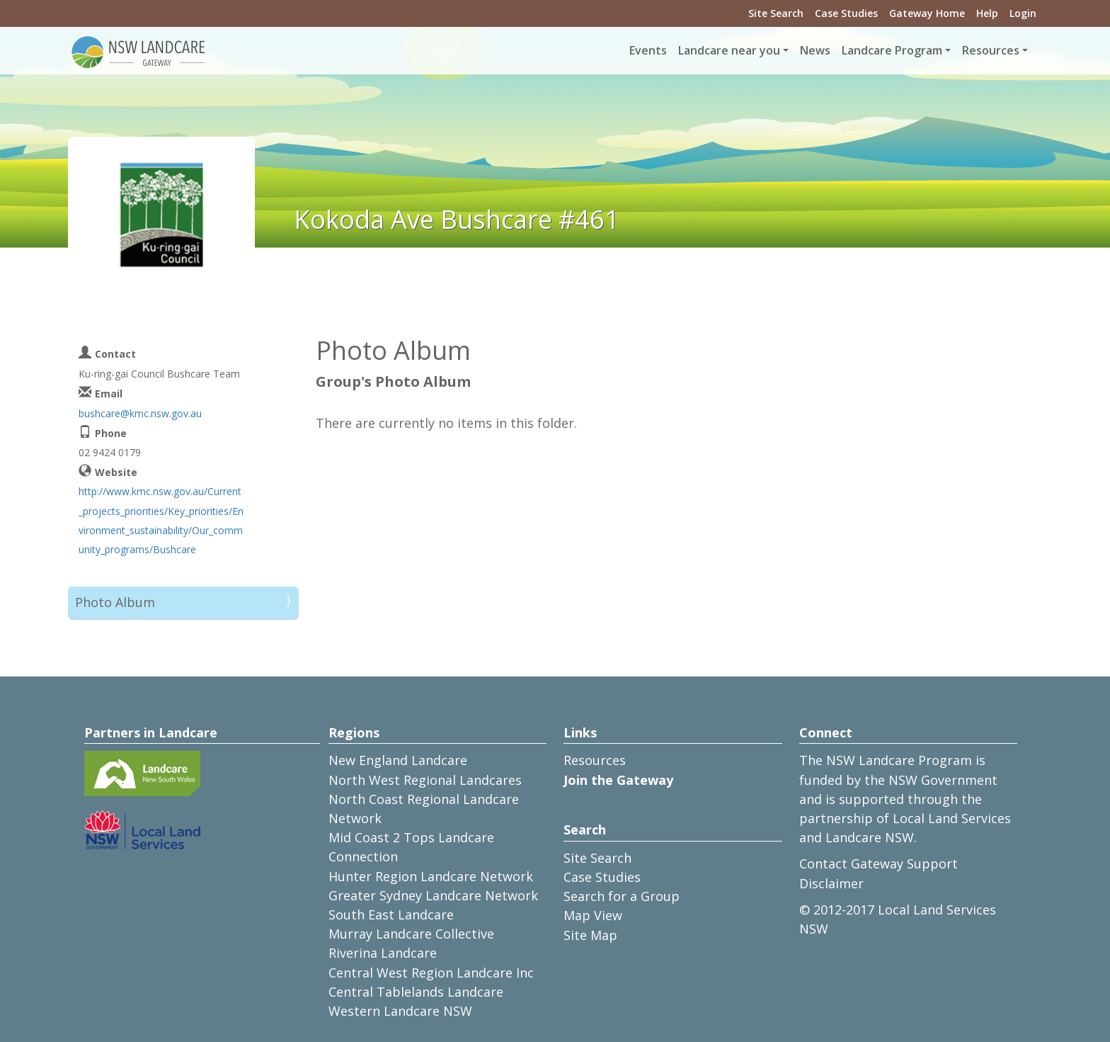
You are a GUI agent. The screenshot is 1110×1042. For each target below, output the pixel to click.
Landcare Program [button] (892, 50)
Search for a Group (621, 896)
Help (987, 13)
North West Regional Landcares (425, 779)
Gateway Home (927, 13)
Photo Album (115, 602)
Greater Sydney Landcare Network (433, 895)
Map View (592, 915)
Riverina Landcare (382, 952)
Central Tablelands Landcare (415, 991)
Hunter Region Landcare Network (430, 876)
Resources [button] (990, 50)
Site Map (590, 935)
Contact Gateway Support (878, 863)
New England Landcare (397, 760)
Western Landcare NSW (400, 1010)
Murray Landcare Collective (411, 933)
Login (1022, 13)
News (815, 50)
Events (648, 50)
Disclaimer (831, 883)
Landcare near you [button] (729, 50)
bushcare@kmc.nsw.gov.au (140, 413)
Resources (594, 760)
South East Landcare (391, 914)
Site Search (775, 13)
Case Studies (846, 13)
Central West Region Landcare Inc (431, 972)
